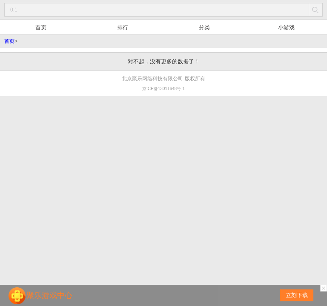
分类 (204, 27)
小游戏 (286, 27)
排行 (122, 27)
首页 (40, 27)
